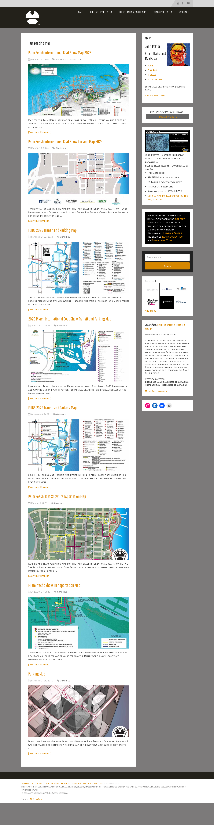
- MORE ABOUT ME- (155, 95)
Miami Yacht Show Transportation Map (61, 604)
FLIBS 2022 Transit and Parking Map (58, 423)
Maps (150, 65)
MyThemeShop (36, 821)
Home (80, 12)
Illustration (74, 61)
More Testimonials (156, 391)
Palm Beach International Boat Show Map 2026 (68, 53)
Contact (184, 12)
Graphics (61, 61)
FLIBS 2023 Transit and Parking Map (58, 234)
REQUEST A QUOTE (167, 116)
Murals (152, 74)
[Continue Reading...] (39, 133)
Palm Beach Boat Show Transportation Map (64, 514)
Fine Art (152, 70)
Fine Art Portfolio (101, 12)
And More (150, 310)
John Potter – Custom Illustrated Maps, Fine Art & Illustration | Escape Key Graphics (61, 805)
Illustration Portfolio (132, 12)
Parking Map (38, 695)
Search (167, 266)
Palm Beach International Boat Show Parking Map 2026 (75, 144)
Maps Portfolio (163, 12)
